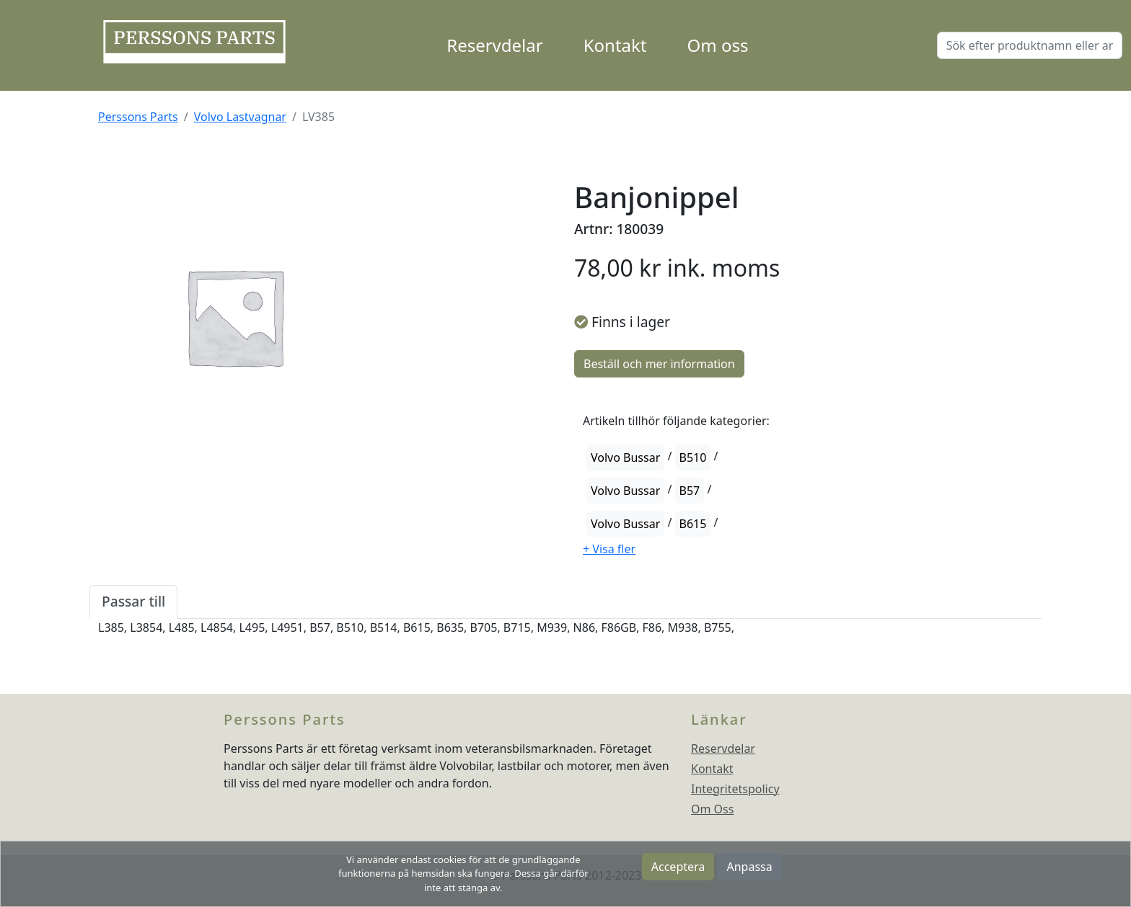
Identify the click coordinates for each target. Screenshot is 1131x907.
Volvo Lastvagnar (240, 117)
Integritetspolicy (735, 789)
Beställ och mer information (659, 364)
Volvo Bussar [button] (625, 457)
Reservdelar (494, 45)
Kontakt (615, 45)
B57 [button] (689, 491)
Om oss (718, 45)
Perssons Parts (138, 117)
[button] (609, 549)
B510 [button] (693, 457)
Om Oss (712, 809)
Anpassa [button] (749, 867)
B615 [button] (693, 524)
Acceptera (678, 867)
